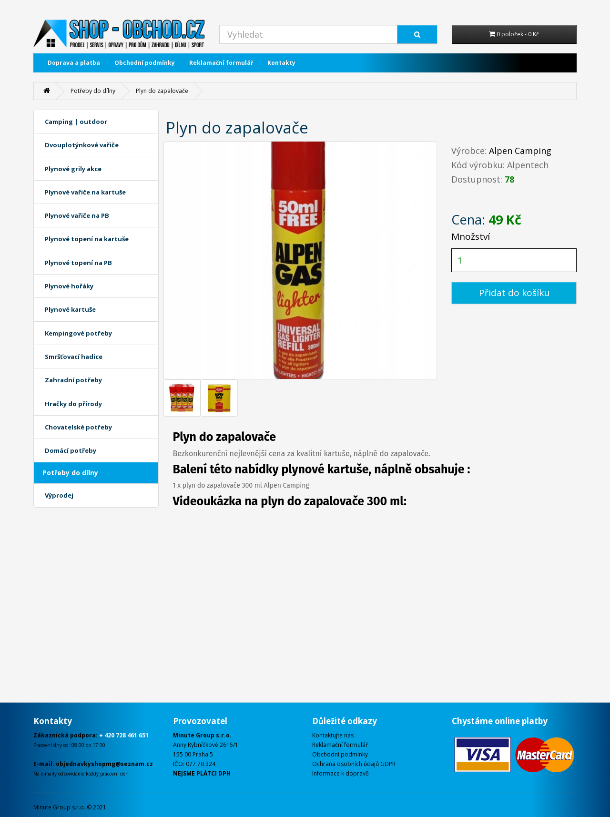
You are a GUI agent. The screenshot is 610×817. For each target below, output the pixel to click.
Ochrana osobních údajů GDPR (354, 764)
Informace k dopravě (340, 773)
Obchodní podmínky (144, 63)
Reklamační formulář (221, 63)
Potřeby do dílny (93, 91)
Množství (470, 236)
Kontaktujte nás (333, 735)
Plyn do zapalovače (162, 91)
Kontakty (281, 63)
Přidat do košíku (514, 292)
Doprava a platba (74, 63)
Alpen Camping (520, 150)
